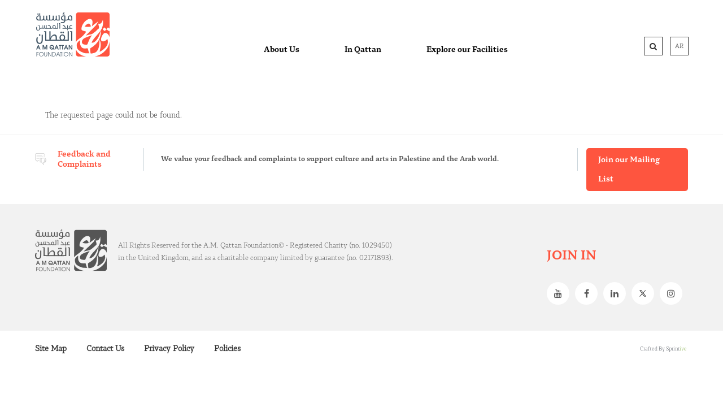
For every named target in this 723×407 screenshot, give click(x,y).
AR (679, 46)
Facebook (589, 293)
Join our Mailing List (629, 169)
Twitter (645, 293)
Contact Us (105, 349)
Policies (227, 349)
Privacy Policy (169, 349)
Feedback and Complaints (84, 159)
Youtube (561, 293)
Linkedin (617, 293)
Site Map (51, 349)
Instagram (674, 293)
